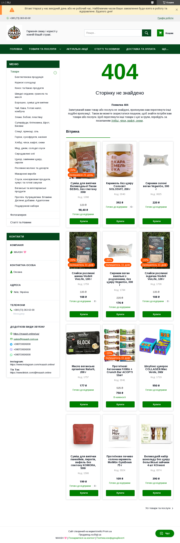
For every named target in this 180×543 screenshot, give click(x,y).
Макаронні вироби (25, 173)
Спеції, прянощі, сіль (27, 131)
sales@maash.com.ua (26, 339)
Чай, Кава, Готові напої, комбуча (28, 110)
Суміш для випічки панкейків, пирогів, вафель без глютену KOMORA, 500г (83, 462)
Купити (84, 221)
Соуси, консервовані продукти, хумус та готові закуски (33, 181)
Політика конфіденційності (110, 538)
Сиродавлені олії (25, 153)
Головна (16, 49)
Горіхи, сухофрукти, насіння (31, 137)
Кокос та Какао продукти (29, 88)
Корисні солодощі (25, 82)
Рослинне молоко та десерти (31, 168)
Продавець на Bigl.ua (90, 534)
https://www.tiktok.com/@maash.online (30, 372)
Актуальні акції (77, 49)
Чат (165, 533)
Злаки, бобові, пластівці (28, 117)
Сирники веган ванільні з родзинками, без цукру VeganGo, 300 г (120, 279)
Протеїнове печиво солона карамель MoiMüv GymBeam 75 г (120, 461)
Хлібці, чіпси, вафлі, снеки (127, 120)
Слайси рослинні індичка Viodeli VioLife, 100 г (156, 276)
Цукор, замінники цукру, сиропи (28, 161)
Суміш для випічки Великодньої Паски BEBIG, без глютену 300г (83, 188)
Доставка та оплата (140, 49)
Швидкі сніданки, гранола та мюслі (31, 95)
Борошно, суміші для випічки (31, 102)
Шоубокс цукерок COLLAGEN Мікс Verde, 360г (156, 369)
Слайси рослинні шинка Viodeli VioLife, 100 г (83, 276)
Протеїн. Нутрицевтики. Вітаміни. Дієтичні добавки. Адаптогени (33, 199)
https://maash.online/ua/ (26, 333)
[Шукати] (146, 32)
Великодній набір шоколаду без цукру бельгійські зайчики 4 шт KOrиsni (156, 461)
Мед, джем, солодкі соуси (30, 148)
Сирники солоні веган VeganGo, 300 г (156, 186)
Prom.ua (107, 531)
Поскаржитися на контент (82, 538)
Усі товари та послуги (157, 508)
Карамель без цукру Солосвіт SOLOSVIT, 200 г (119, 186)
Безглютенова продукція (29, 77)
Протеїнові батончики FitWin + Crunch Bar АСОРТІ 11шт (120, 371)
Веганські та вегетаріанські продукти (30, 190)
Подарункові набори (27, 206)
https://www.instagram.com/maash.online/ (32, 364)
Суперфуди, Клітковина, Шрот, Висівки (32, 124)
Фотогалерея (18, 214)
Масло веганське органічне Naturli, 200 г (83, 369)
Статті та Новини (107, 49)
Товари (14, 71)
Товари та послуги (42, 49)
